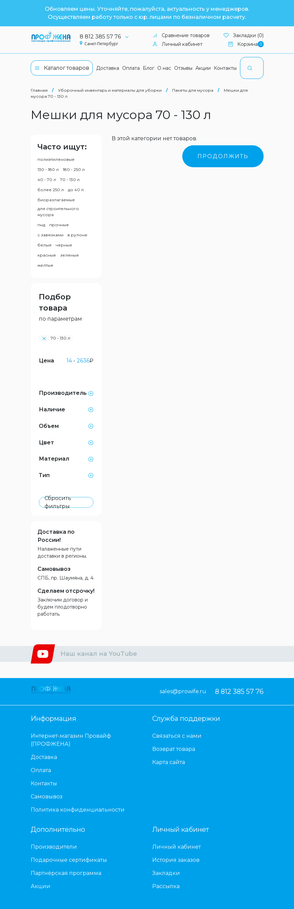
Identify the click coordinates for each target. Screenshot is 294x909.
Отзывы (183, 68)
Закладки (166, 873)
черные (64, 244)
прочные (59, 224)
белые (44, 244)
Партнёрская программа (66, 873)
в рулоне (77, 234)
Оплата (131, 68)
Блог (148, 68)
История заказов (175, 860)
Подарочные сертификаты (69, 860)
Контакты (225, 68)
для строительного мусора (58, 211)
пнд (41, 224)
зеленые (69, 255)
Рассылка (166, 886)
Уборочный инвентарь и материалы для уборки (110, 90)
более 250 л (50, 189)
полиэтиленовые (56, 159)
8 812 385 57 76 (107, 37)
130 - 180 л (48, 169)
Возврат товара (173, 749)
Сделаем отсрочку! (66, 591)
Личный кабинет (177, 44)
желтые (45, 265)
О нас (164, 68)
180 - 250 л (74, 169)
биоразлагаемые (56, 199)
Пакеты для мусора (192, 90)
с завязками (50, 234)
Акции (203, 68)
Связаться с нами (177, 736)
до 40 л (76, 189)
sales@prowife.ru (183, 691)
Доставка (107, 68)
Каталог (61, 68)
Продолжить (222, 156)
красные (46, 255)
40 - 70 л (46, 179)
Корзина (246, 44)
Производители (54, 847)
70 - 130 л (70, 179)
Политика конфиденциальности (78, 810)
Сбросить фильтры (58, 502)
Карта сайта (168, 762)
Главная (39, 90)
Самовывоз (54, 569)
